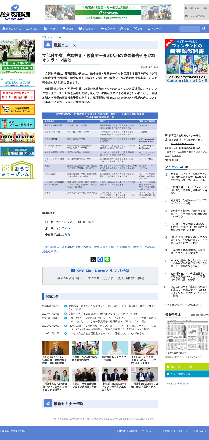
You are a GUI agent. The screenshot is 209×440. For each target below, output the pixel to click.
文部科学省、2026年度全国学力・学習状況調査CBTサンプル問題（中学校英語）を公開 (189, 276)
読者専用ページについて (182, 143)
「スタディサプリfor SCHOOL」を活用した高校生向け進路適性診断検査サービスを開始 (189, 226)
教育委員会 (87, 28)
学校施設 (50, 28)
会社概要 (133, 431)
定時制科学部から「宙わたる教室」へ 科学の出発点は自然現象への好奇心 (189, 213)
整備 (124, 28)
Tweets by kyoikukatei (177, 383)
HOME (122, 431)
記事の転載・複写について (177, 431)
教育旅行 (107, 28)
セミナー (154, 28)
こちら (66, 234)
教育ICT (32, 28)
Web (198, 152)
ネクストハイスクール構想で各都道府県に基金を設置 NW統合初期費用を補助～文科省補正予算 (189, 177)
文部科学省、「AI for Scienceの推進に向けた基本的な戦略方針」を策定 (189, 190)
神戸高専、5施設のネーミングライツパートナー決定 (190, 202)
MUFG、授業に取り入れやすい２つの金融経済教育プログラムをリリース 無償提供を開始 (189, 263)
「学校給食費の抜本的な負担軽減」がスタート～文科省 (188, 251)
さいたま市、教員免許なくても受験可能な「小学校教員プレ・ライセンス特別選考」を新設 (189, 240)
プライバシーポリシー (151, 431)
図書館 (68, 28)
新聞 (191, 152)
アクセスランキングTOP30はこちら (184, 305)
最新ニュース (11, 28)
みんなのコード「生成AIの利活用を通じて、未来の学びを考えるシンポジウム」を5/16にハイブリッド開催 (189, 291)
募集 (138, 28)
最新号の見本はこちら (178, 353)
